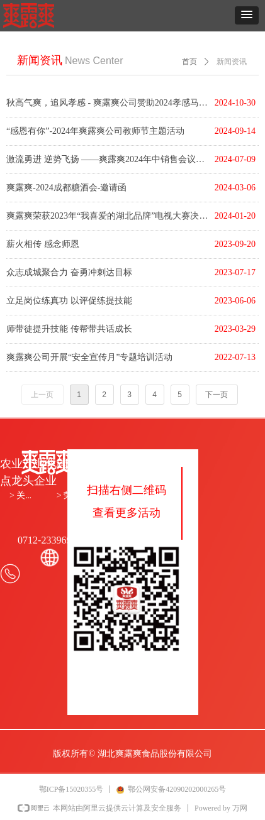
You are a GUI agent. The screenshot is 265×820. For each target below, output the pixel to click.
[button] (247, 15)
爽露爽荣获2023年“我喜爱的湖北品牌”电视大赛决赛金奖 (107, 216)
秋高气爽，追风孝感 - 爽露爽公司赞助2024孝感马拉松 (107, 102)
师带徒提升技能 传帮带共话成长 (69, 329)
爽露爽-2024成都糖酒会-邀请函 (66, 187)
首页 (189, 61)
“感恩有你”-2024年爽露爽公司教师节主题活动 (95, 131)
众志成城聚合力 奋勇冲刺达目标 (69, 272)
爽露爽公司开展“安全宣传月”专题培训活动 (89, 357)
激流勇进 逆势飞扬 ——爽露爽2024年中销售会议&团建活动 (107, 159)
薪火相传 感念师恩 (42, 244)
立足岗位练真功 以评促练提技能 (69, 300)
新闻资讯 (232, 61)
